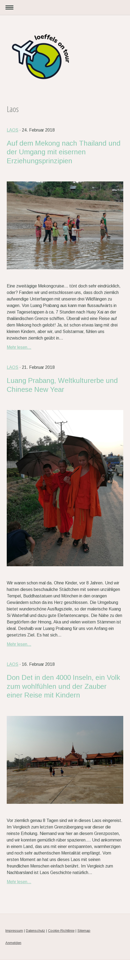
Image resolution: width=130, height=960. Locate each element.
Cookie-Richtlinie (61, 931)
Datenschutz (35, 931)
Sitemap (83, 931)
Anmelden (13, 943)
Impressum (14, 931)
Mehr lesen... (19, 347)
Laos (12, 130)
